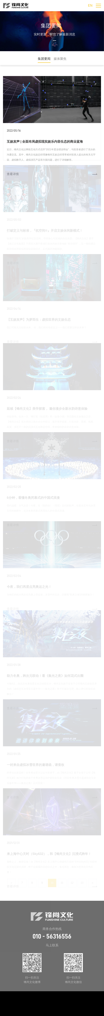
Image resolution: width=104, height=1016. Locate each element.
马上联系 (52, 945)
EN (90, 5)
